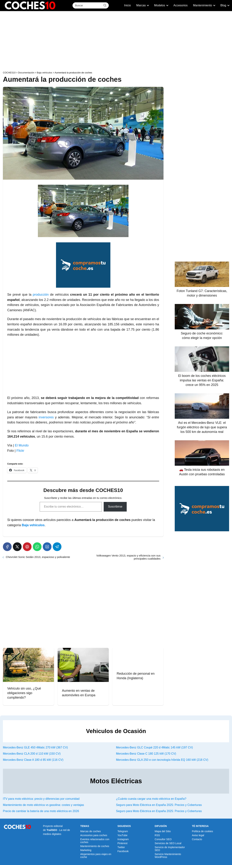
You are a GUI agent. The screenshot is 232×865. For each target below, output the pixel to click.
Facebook (123, 851)
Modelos (159, 5)
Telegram (122, 831)
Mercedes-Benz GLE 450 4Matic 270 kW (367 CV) (35, 747)
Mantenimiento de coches (94, 846)
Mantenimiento (202, 5)
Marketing (85, 850)
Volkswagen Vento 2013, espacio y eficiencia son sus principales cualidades (128, 557)
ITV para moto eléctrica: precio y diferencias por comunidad (41, 798)
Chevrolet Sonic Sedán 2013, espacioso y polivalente (38, 556)
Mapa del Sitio (163, 831)
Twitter (121, 847)
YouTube (122, 835)
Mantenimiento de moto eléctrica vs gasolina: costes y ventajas (43, 804)
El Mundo (21, 445)
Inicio (127, 5)
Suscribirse (115, 506)
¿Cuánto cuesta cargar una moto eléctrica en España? (151, 798)
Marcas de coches (90, 831)
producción (41, 294)
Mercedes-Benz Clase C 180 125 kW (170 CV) (146, 753)
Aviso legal (198, 835)
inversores (46, 417)
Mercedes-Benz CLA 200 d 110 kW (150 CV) (32, 753)
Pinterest (122, 843)
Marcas (141, 5)
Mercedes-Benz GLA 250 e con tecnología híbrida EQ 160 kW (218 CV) (162, 759)
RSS (157, 835)
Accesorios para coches (93, 835)
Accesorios (180, 5)
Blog (223, 5)
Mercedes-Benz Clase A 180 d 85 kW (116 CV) (33, 759)
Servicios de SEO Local (168, 843)
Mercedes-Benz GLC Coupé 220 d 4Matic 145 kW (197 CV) (154, 747)
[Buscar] (105, 5)
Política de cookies (202, 831)
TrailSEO (52, 830)
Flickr (20, 450)
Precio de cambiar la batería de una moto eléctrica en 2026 (41, 811)
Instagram (123, 839)
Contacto (197, 839)
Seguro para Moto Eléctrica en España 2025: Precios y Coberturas (159, 804)
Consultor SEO (163, 839)
